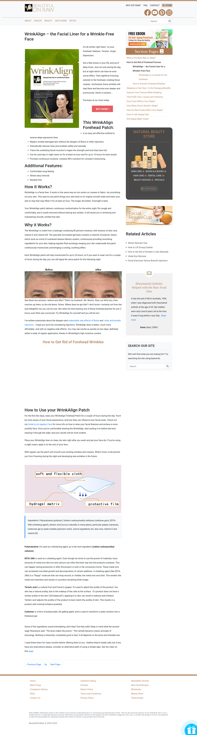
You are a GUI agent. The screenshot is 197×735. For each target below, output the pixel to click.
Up (45, 664)
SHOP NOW (150, 188)
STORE (168, 5)
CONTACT (155, 5)
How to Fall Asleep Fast (138, 114)
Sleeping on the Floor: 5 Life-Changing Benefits (149, 88)
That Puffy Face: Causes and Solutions (145, 97)
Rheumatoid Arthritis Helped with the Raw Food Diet (149, 287)
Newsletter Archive (140, 681)
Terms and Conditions (91, 693)
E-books (84, 685)
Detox (72, 20)
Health (38, 20)
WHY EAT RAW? (133, 5)
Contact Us (35, 698)
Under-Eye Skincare (137, 256)
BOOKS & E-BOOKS (155, 171)
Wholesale (136, 689)
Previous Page (33, 664)
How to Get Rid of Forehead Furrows (144, 62)
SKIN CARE (136, 171)
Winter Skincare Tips (137, 243)
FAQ (145, 5)
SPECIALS (159, 180)
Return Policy (87, 689)
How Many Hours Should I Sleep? (142, 105)
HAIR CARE (138, 175)
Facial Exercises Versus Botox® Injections (148, 260)
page (31, 651)
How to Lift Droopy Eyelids (140, 247)
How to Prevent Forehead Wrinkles (149, 83)
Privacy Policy (87, 698)
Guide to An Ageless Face (40, 424)
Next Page (55, 664)
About (28, 20)
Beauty (48, 20)
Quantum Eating (88, 681)
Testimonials (137, 698)
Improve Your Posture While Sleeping (144, 92)
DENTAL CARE (155, 175)
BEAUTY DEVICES (142, 180)
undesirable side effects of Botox (83, 320)
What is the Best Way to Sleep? (141, 58)
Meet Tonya (35, 685)
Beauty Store (137, 693)
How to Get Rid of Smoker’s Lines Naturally (148, 252)
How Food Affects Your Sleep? (141, 101)
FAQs (32, 693)
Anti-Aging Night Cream (138, 119)
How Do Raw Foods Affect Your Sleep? (145, 110)
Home (33, 681)
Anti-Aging (61, 20)
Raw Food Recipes (140, 685)
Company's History (39, 689)
